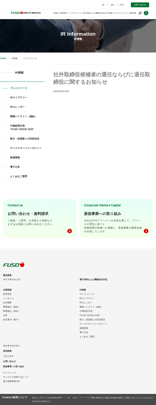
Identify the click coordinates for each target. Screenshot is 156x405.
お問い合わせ (140, 5)
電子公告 (15, 167)
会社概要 (7, 302)
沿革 (5, 315)
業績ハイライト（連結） (23, 116)
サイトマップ (9, 372)
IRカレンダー (17, 107)
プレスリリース (18, 88)
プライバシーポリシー (41, 401)
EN (112, 5)
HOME (3, 58)
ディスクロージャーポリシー (26, 148)
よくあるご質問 (18, 176)
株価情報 (16, 157)
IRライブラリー (18, 97)
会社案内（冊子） (11, 319)
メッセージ (8, 298)
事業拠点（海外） (11, 311)
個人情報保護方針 (11, 381)
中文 (122, 5)
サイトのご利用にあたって (16, 377)
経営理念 (7, 294)
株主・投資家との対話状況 (24, 138)
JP (103, 5)
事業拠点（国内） (11, 307)
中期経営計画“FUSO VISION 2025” (22, 127)
